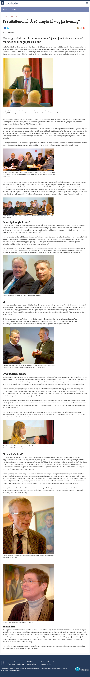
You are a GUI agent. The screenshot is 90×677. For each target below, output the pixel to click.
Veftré (43, 662)
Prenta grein (81, 28)
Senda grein (78, 28)
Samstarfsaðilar (46, 664)
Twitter (8, 28)
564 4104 (30, 662)
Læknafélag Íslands (82, 669)
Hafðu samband (51, 662)
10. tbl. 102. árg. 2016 (10, 16)
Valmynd (87, 3)
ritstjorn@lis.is (31, 664)
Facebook (5, 28)
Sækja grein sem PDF (84, 28)
